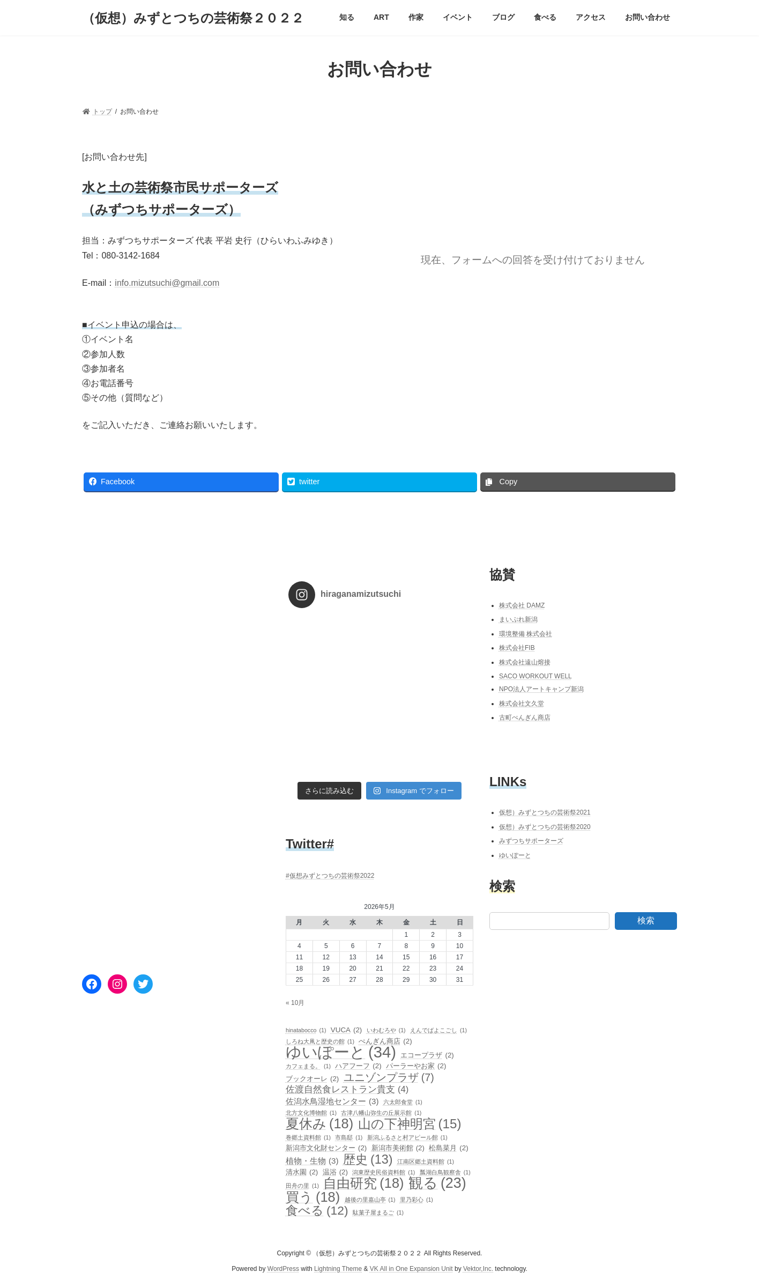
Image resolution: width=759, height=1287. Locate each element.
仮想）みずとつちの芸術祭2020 (545, 826)
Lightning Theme (338, 1269)
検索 (645, 920)
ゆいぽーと (515, 855)
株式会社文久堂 (521, 703)
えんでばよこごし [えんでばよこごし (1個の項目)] (438, 1030)
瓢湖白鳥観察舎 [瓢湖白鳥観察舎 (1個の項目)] (445, 1172)
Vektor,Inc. (478, 1269)
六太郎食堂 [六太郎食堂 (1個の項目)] (402, 1101)
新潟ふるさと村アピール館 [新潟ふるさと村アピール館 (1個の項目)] (407, 1137)
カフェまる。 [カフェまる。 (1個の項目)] (308, 1066)
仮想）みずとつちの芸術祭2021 (545, 812)
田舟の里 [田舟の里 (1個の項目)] (302, 1185)
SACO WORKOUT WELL (535, 675)
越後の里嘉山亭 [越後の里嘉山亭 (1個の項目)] (370, 1199)
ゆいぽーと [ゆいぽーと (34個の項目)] (341, 1052)
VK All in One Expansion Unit (411, 1269)
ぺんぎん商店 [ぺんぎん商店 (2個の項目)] (385, 1040)
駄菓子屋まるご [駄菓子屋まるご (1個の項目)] (378, 1212)
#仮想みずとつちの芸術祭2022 (330, 875)
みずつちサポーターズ (531, 841)
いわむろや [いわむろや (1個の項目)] (386, 1030)
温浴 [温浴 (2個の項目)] (335, 1172)
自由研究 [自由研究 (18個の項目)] (363, 1183)
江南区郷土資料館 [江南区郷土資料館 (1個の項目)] (425, 1161)
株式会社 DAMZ (522, 605)
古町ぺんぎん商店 (524, 717)
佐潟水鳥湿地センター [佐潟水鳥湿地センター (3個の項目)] (332, 1101)
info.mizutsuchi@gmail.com (167, 282)
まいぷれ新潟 (518, 619)
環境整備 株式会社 (525, 634)
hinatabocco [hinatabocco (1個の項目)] (306, 1030)
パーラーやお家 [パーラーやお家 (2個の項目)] (416, 1066)
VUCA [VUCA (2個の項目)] (346, 1030)
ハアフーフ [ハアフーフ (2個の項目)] (358, 1066)
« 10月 (295, 1003)
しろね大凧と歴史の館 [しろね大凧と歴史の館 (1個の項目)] (320, 1040)
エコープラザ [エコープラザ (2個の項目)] (426, 1055)
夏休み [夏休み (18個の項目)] (319, 1123)
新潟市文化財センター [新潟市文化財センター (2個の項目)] (326, 1148)
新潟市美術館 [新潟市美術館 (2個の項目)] (398, 1148)
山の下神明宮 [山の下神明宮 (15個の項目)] (410, 1124)
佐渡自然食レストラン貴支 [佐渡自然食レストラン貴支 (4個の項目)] (347, 1089)
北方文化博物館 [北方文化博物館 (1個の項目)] (311, 1112)
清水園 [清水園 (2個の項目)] (302, 1172)
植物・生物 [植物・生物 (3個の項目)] (312, 1160)
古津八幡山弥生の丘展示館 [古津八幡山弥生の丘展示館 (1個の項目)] (381, 1112)
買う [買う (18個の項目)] (313, 1197)
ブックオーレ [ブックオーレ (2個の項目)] (312, 1079)
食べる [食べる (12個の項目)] (317, 1210)
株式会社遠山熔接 (524, 662)
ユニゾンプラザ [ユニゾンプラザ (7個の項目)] (389, 1077)
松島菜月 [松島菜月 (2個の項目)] (448, 1148)
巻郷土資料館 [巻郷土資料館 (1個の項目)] (308, 1137)
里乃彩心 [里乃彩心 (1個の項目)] (416, 1199)
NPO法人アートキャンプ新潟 (541, 689)
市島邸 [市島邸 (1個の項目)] (348, 1137)
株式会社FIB (517, 648)
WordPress (283, 1269)
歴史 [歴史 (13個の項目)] (368, 1158)
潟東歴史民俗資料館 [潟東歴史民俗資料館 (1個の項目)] (383, 1172)
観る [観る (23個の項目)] (437, 1183)
